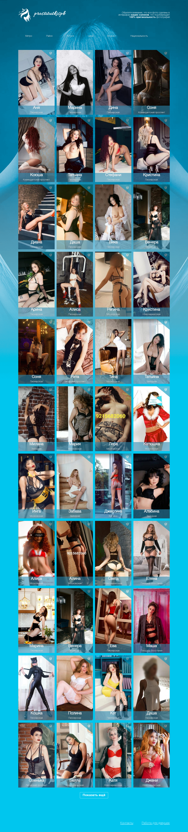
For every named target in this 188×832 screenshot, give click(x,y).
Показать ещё (94, 795)
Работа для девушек (156, 823)
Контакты (126, 823)
